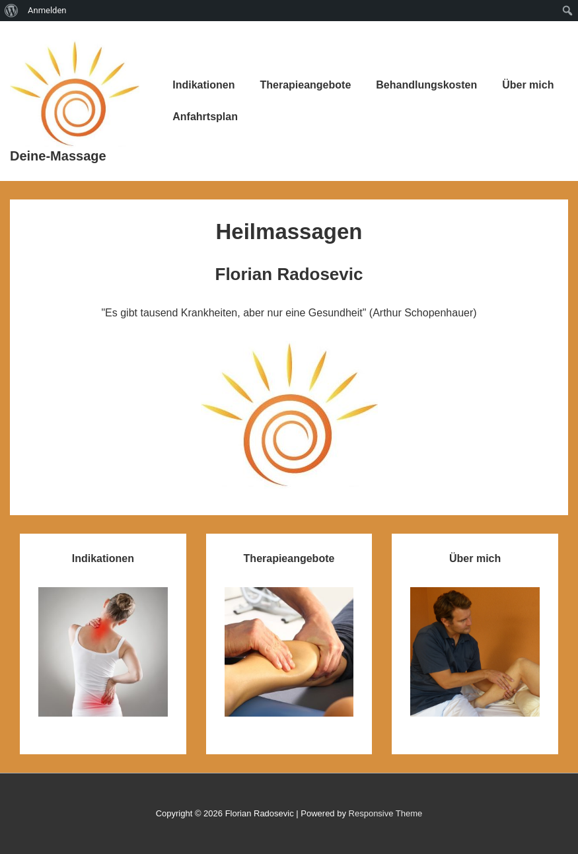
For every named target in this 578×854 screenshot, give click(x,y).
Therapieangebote (305, 84)
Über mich (528, 84)
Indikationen (203, 84)
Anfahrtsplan (205, 116)
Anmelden (47, 10)
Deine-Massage (58, 156)
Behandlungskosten (426, 84)
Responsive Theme (386, 813)
